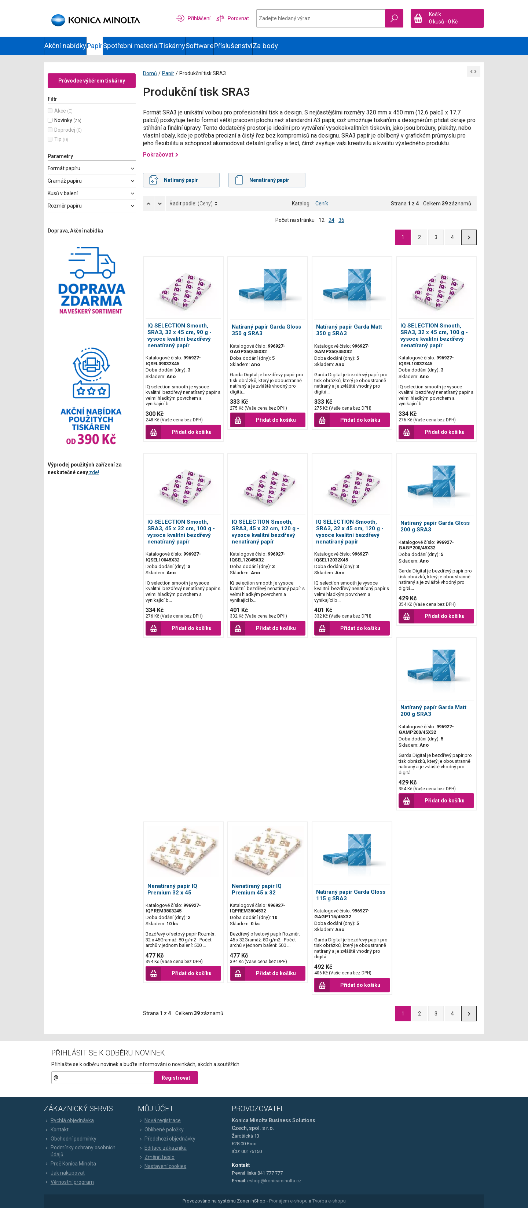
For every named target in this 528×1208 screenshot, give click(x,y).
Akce (60, 111)
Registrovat (176, 1078)
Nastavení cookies (162, 1166)
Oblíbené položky (161, 1130)
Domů (150, 73)
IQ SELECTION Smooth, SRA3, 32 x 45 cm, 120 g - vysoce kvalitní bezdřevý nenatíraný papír (350, 532)
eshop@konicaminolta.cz (274, 1180)
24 (331, 220)
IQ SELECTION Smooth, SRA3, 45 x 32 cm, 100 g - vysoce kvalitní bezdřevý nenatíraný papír (181, 532)
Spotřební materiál (131, 45)
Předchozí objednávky (166, 1139)
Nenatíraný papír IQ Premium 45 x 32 (257, 889)
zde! (93, 472)
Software (199, 45)
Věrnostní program (69, 1182)
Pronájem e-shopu (288, 1201)
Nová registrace (159, 1121)
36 (341, 220)
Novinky (63, 120)
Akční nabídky (65, 45)
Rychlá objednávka (69, 1121)
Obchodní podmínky (70, 1139)
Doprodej (64, 130)
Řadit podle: (191, 203)
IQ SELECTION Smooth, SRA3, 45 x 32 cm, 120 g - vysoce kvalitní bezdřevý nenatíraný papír (265, 532)
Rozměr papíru (65, 206)
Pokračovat (158, 154)
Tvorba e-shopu (329, 1201)
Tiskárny (172, 45)
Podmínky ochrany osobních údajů (79, 1151)
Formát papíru (64, 168)
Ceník (321, 203)
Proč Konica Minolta (70, 1164)
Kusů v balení (63, 193)
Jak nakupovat (64, 1173)
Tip (58, 139)
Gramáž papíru (65, 181)
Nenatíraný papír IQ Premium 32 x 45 (172, 889)
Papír (95, 45)
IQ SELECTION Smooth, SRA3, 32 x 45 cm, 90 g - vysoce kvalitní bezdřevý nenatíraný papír (179, 335)
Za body (265, 45)
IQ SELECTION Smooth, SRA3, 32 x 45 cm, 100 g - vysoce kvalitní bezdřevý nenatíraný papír (434, 335)
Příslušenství (233, 45)
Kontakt (56, 1130)
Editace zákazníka (162, 1148)
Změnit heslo (156, 1157)
